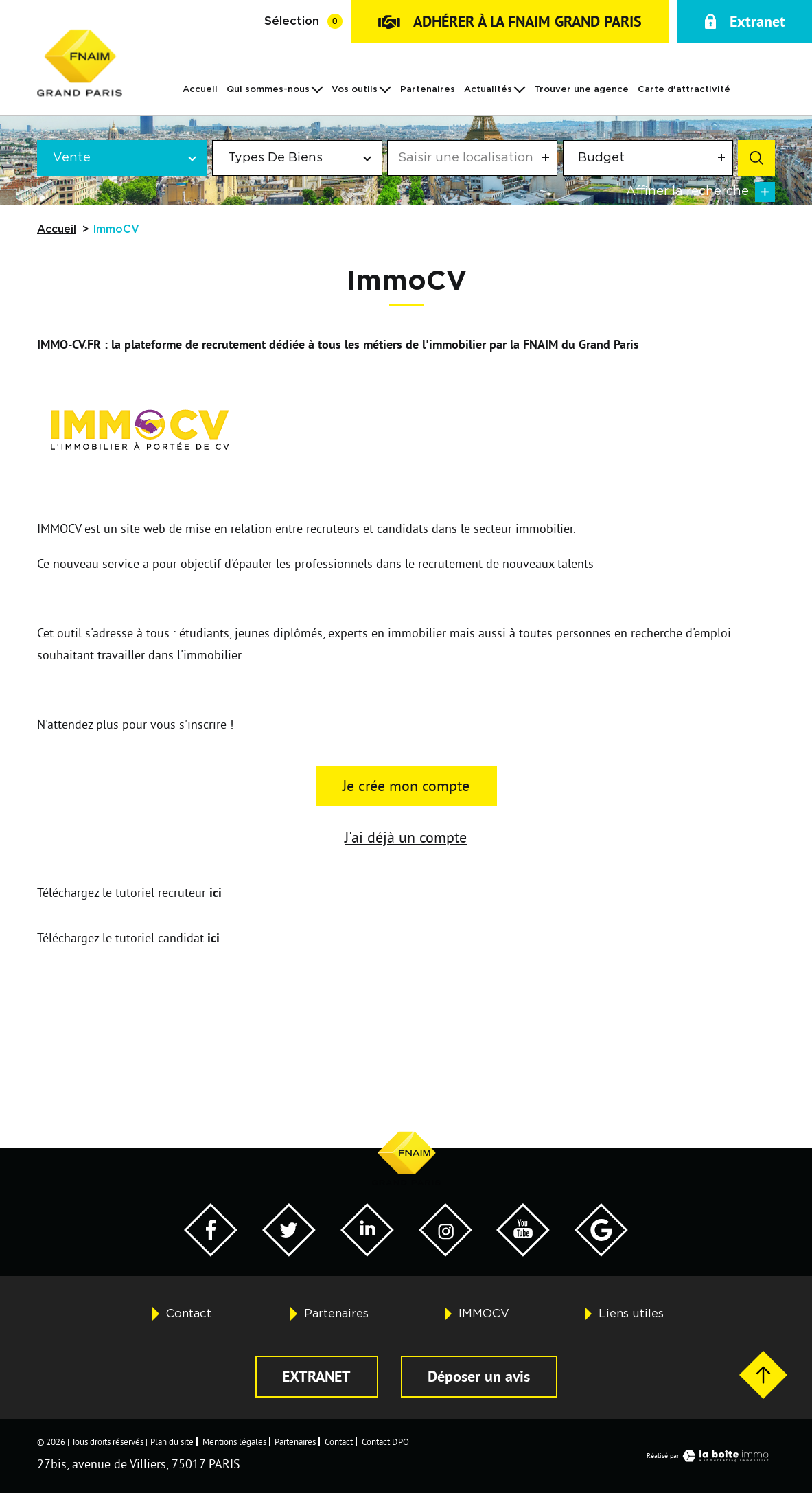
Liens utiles (631, 1313)
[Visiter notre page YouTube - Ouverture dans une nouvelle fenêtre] (523, 1252)
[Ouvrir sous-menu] (317, 88)
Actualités (488, 89)
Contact (188, 1313)
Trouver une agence (581, 89)
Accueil (200, 89)
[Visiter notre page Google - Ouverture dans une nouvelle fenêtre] (601, 1252)
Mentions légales (234, 1441)
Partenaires (427, 89)
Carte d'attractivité (684, 89)
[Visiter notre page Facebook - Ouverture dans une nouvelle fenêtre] (210, 1252)
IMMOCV (484, 1313)
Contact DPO (385, 1441)
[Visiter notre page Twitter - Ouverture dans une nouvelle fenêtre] (289, 1252)
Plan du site (172, 1441)
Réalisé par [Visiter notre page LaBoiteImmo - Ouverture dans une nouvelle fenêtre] (711, 1456)
